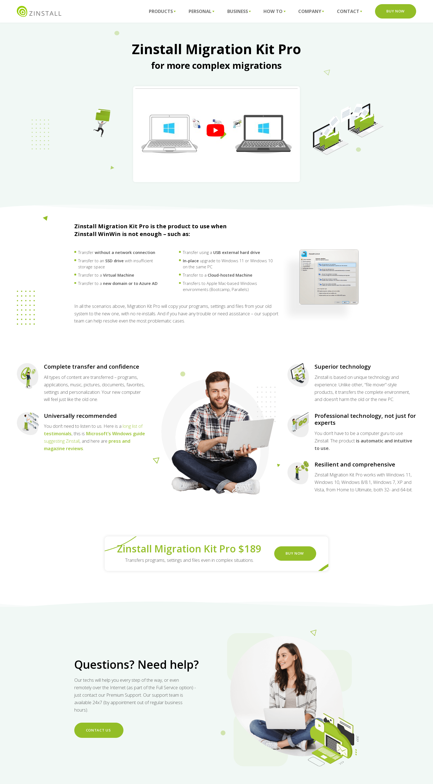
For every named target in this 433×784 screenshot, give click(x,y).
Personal (202, 11)
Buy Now (395, 11)
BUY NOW (295, 553)
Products (162, 11)
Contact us (99, 730)
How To (274, 11)
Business (239, 11)
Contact (349, 11)
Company (311, 11)
